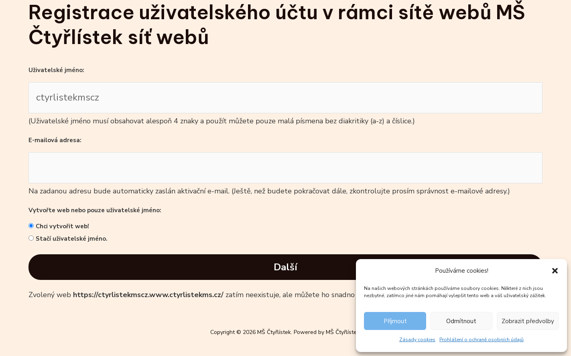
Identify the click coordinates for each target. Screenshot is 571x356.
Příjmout (395, 321)
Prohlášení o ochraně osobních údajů (481, 339)
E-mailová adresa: (54, 140)
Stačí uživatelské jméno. (72, 239)
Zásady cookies (417, 339)
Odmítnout (461, 321)
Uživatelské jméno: (56, 70)
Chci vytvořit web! (62, 226)
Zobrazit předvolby (528, 321)
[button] (555, 271)
